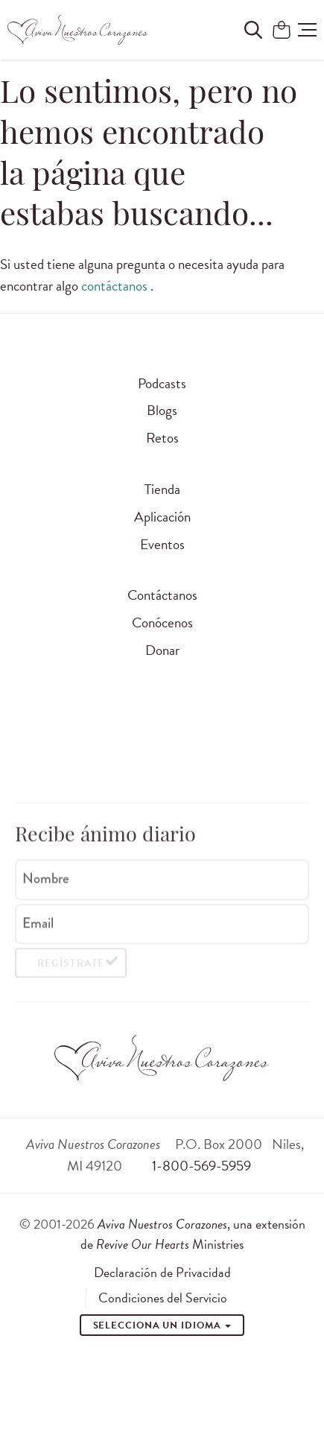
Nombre (45, 882)
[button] (307, 30)
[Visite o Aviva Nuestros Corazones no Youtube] (181, 752)
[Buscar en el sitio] (253, 29)
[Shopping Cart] (281, 31)
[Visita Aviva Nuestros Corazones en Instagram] (67, 752)
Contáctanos (162, 595)
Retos (162, 438)
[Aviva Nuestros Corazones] (78, 29)
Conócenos (162, 622)
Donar (162, 650)
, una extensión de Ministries (192, 1233)
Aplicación (162, 517)
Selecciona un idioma (162, 1325)
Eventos (162, 544)
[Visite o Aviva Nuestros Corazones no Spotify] (219, 752)
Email (38, 927)
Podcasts (162, 383)
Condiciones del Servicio (162, 1298)
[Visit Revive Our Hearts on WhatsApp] (143, 752)
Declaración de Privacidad (162, 1272)
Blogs (162, 410)
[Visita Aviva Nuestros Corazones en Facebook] (105, 752)
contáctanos (115, 286)
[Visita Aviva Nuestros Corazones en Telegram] (257, 752)
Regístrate (70, 967)
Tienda (162, 489)
